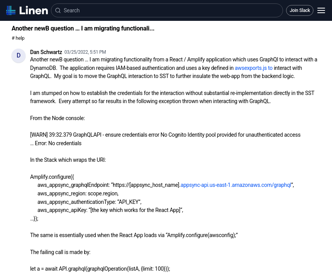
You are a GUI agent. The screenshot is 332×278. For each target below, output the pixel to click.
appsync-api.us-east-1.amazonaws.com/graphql (236, 185)
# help (18, 38)
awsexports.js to (254, 68)
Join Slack (300, 10)
